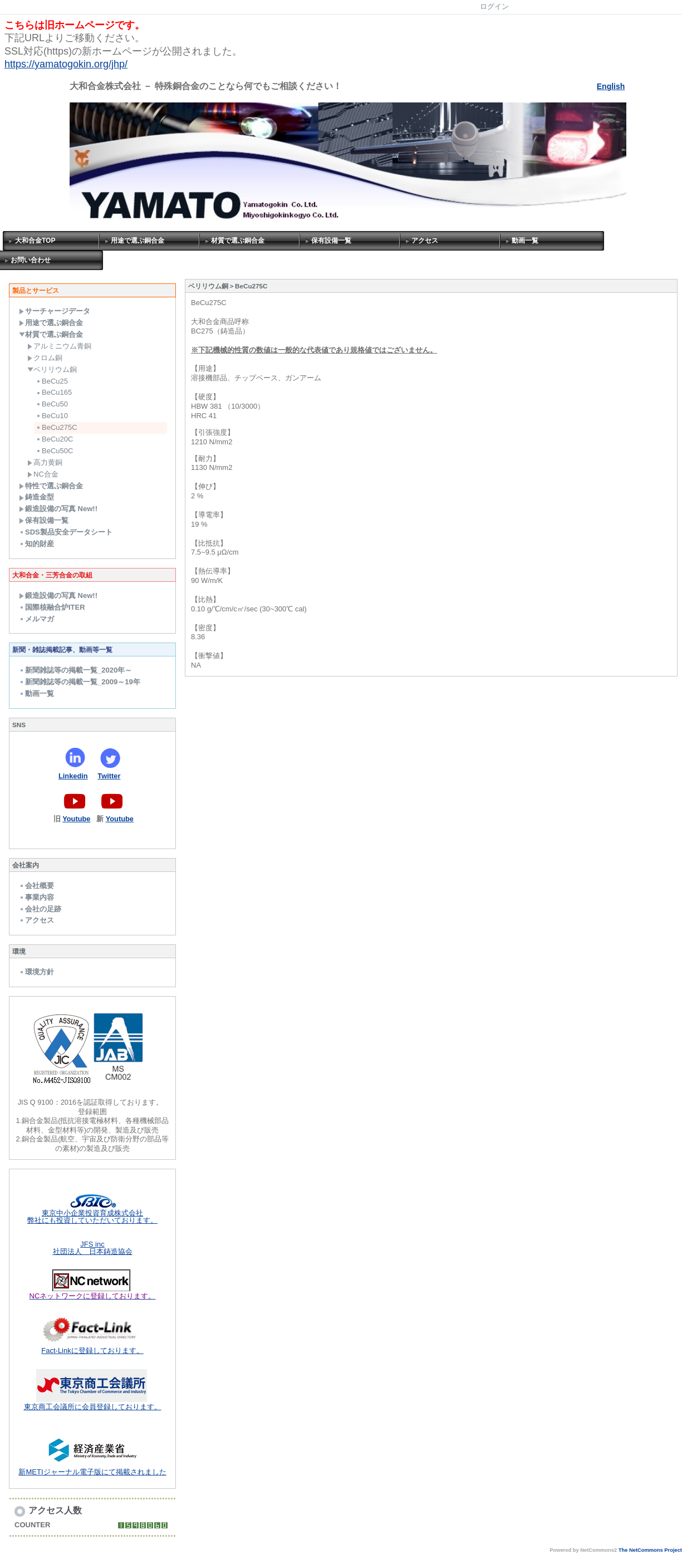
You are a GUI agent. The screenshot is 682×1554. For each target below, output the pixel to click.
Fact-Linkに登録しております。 (92, 1350)
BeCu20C (54, 439)
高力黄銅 (44, 462)
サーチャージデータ (54, 311)
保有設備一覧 (331, 240)
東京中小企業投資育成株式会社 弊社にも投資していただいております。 (92, 1216)
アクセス (424, 240)
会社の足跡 (40, 909)
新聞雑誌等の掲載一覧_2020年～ (75, 670)
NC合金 (42, 474)
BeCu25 (52, 381)
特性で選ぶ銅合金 (51, 486)
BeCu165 (54, 392)
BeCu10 (52, 415)
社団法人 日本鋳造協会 (93, 1251)
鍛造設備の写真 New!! (58, 508)
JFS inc (92, 1244)
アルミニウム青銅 (59, 346)
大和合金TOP (35, 240)
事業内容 (36, 897)
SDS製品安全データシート (65, 532)
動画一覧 (525, 240)
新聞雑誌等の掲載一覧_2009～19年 (79, 682)
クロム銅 (44, 358)
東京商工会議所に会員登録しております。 (92, 1407)
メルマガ (36, 619)
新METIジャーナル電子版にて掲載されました (92, 1472)
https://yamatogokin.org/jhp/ (65, 64)
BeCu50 (52, 404)
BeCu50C (54, 451)
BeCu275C (56, 427)
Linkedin (73, 776)
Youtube (76, 819)
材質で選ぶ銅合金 (237, 240)
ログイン (494, 6)
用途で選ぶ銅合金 (137, 240)
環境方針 (36, 972)
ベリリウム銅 (52, 369)
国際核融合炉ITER (52, 607)
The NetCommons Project (650, 1550)
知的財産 (36, 544)
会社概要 (36, 885)
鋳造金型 (36, 497)
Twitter (108, 776)
